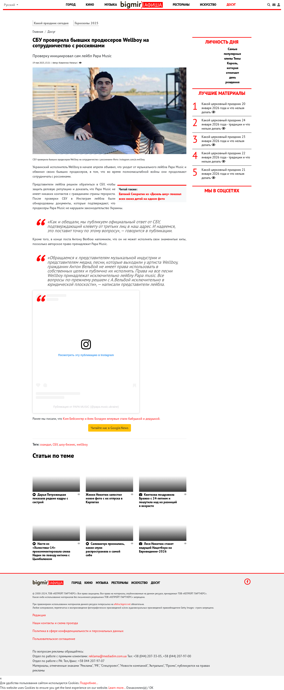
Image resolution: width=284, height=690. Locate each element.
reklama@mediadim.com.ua (108, 656)
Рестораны (181, 5)
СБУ (55, 444)
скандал (45, 444)
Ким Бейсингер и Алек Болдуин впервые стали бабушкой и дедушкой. (111, 419)
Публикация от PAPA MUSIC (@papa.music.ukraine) (86, 406)
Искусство (208, 5)
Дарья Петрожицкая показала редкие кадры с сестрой (50, 498)
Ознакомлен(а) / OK (139, 688)
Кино (90, 5)
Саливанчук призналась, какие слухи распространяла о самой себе (105, 549)
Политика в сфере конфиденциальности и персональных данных (78, 631)
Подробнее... (89, 683)
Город (71, 5)
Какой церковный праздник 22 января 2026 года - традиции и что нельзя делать (226, 157)
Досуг (231, 5)
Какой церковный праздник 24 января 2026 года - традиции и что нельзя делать (226, 124)
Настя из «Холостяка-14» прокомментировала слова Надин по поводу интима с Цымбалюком (51, 551)
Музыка (111, 5)
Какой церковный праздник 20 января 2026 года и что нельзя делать (223, 108)
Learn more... (116, 688)
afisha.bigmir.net (122, 604)
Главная (38, 32)
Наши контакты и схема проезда (55, 623)
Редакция (39, 615)
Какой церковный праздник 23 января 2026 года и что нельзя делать (223, 141)
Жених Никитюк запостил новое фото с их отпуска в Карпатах (104, 498)
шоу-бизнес (67, 444)
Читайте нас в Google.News (109, 428)
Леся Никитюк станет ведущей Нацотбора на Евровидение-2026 (156, 547)
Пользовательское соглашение (54, 639)
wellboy (82, 444)
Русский (10, 5)
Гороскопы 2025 (86, 23)
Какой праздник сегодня (51, 23)
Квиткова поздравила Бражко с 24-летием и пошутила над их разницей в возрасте (158, 500)
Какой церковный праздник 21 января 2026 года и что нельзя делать (223, 174)
